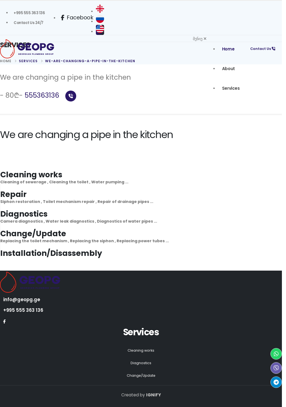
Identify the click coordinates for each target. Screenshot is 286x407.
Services (229, 88)
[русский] (102, 21)
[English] (102, 31)
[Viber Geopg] (276, 368)
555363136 (50, 95)
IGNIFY (153, 395)
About (227, 68)
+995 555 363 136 (23, 310)
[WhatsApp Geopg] (276, 354)
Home (227, 49)
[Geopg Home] (41, 49)
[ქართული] (102, 11)
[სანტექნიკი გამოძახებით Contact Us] (28, 23)
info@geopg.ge (22, 299)
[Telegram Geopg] (276, 382)
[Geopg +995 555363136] (29, 13)
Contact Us (262, 48)
